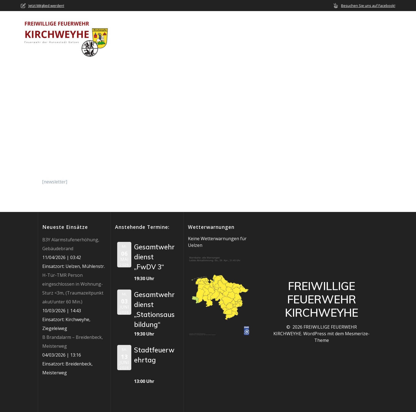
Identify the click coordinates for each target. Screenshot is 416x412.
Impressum (383, 36)
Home (176, 36)
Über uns (201, 36)
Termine (298, 36)
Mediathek (328, 36)
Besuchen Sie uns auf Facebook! (368, 5)
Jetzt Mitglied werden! (46, 5)
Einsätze (271, 36)
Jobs (358, 36)
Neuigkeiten (238, 36)
